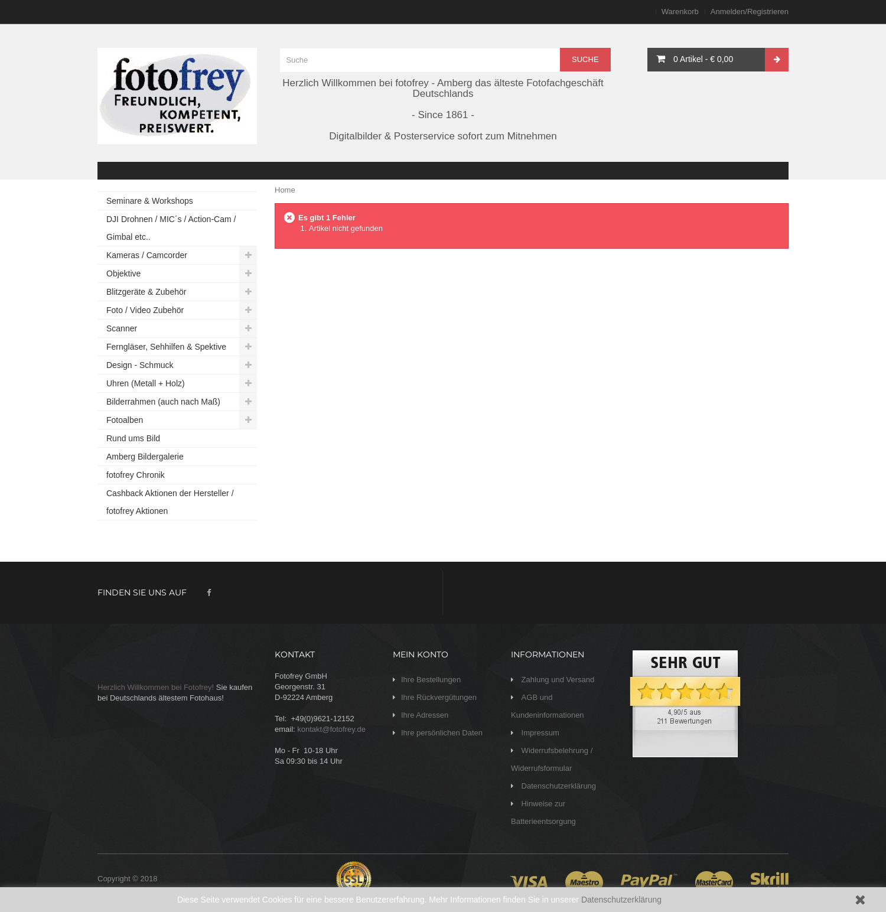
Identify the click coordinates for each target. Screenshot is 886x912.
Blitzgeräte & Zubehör (146, 292)
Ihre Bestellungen (431, 679)
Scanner (121, 328)
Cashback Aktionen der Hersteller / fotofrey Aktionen (170, 502)
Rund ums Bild (133, 438)
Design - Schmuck (140, 365)
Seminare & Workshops (149, 201)
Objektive (123, 273)
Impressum (539, 732)
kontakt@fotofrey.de (331, 729)
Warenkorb (680, 11)
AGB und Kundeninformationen (547, 706)
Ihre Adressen (424, 715)
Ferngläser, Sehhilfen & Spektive (166, 346)
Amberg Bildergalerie (145, 456)
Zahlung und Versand (556, 679)
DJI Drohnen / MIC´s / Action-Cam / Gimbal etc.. (171, 228)
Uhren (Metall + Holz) (145, 383)
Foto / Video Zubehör (145, 310)
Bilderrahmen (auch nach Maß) (163, 401)
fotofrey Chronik (135, 475)
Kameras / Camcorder (146, 255)
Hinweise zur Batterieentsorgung (543, 812)
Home (285, 189)
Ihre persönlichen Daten (442, 732)
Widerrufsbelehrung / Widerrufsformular (551, 759)
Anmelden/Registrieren (750, 11)
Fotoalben (124, 420)
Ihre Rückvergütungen (439, 697)
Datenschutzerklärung (621, 899)
